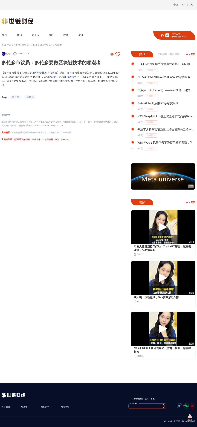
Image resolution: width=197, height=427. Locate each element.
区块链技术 (40, 72)
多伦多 (15, 97)
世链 (6, 53)
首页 (4, 44)
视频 (65, 35)
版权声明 (45, 407)
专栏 (51, 35)
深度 (80, 35)
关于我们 (6, 407)
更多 (190, 54)
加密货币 (69, 77)
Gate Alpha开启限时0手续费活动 (158, 103)
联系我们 (25, 407)
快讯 (19, 35)
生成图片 (151, 70)
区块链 (52, 77)
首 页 (4, 35)
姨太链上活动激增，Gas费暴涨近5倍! (156, 297)
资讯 (35, 35)
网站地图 (65, 407)
